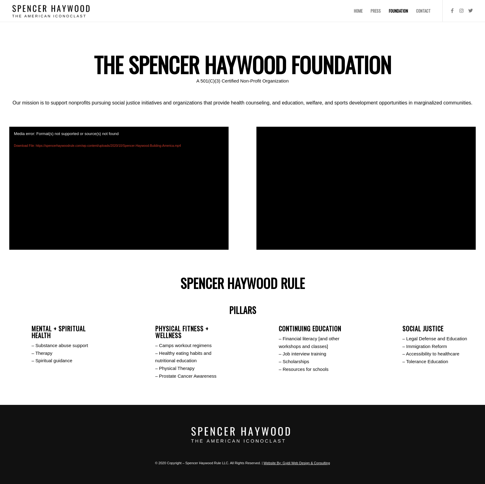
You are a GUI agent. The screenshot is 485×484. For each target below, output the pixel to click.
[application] (119, 188)
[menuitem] (358, 11)
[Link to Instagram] (461, 10)
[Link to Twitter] (470, 10)
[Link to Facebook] (452, 10)
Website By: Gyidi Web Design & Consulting (297, 463)
